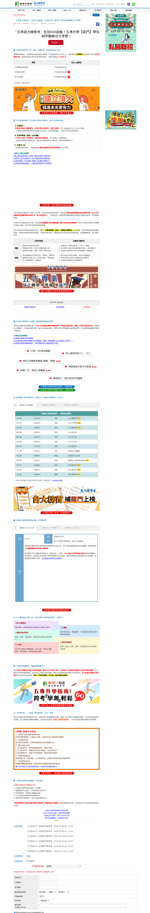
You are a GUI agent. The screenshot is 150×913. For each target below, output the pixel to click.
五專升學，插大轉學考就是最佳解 (56, 205)
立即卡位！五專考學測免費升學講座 (56, 705)
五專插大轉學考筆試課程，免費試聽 (56, 387)
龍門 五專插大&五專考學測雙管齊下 (56, 291)
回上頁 (96, 15)
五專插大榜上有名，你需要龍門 (56, 513)
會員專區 (101, 4)
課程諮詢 (110, 4)
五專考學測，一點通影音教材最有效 (56, 773)
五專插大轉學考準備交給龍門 (56, 610)
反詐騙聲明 (120, 4)
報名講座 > (56, 42)
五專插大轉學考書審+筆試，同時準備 (56, 390)
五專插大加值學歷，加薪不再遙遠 (56, 113)
